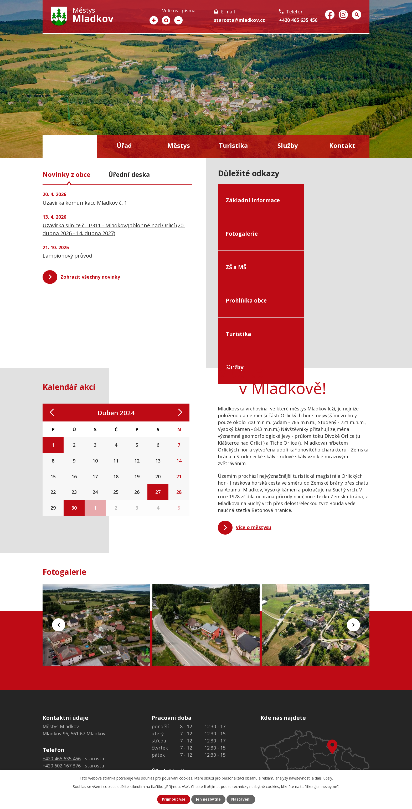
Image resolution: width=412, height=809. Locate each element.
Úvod (70, 146)
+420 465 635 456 (298, 20)
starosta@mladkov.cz (239, 20)
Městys (178, 145)
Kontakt (342, 145)
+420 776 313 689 (62, 716)
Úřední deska (129, 174)
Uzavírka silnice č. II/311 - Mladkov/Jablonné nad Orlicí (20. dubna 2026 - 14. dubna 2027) (114, 229)
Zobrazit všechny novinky (90, 277)
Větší (154, 20)
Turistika (233, 145)
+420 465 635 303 (62, 723)
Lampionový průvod (67, 255)
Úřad (124, 145)
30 (74, 451)
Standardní (166, 20)
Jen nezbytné (208, 799)
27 (158, 436)
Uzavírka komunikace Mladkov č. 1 (85, 202)
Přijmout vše (173, 799)
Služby (287, 145)
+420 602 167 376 (62, 709)
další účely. (324, 778)
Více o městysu (253, 471)
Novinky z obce (66, 174)
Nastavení (241, 799)
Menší (178, 20)
